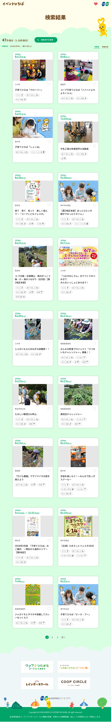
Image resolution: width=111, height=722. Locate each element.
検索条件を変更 (47, 39)
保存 (49, 84)
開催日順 (105, 47)
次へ (63, 637)
